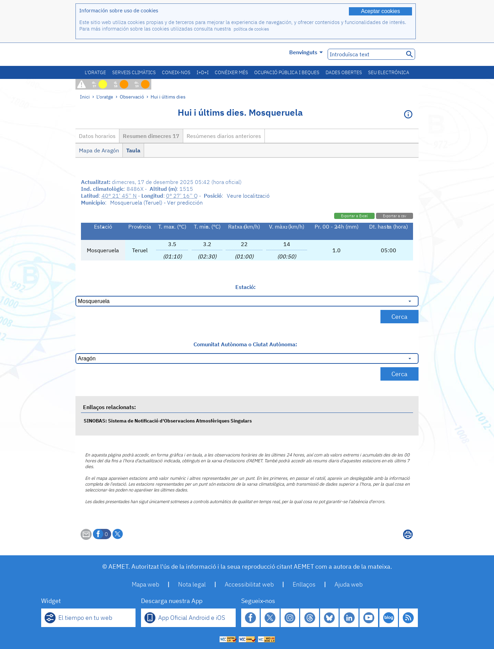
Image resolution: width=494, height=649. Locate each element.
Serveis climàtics (134, 72)
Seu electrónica (388, 72)
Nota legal (192, 584)
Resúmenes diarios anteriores (224, 135)
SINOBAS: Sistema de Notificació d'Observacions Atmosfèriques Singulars (168, 420)
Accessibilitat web (249, 584)
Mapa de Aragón (99, 150)
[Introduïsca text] (365, 54)
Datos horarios (97, 135)
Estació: (245, 286)
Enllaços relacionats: (109, 407)
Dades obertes (344, 72)
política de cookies (251, 29)
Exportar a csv (394, 215)
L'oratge (95, 72)
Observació (132, 96)
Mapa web (145, 584)
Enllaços (304, 584)
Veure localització (248, 195)
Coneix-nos (176, 72)
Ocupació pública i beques (286, 72)
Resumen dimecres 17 (151, 135)
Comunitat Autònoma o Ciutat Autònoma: (245, 344)
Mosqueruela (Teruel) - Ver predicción (156, 202)
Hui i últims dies (168, 96)
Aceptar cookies (380, 11)
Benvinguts (306, 52)
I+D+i (203, 72)
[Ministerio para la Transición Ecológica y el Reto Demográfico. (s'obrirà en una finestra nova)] (114, 54)
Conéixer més (231, 72)
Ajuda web (348, 584)
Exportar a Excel (354, 215)
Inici (85, 96)
